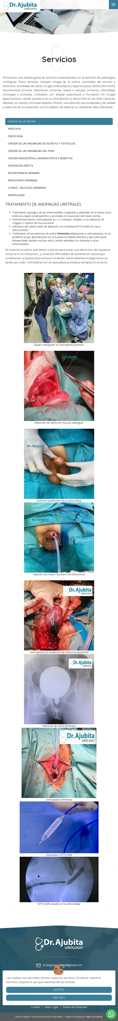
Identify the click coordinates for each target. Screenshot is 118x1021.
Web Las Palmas (94, 1016)
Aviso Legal (51, 1007)
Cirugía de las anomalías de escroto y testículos (41, 143)
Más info (59, 997)
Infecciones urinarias (22, 180)
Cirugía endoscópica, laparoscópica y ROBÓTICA (40, 158)
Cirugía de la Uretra (21, 121)
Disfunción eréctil (20, 165)
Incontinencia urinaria (23, 173)
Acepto (59, 990)
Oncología (15, 136)
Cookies (35, 1007)
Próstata (14, 128)
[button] (111, 1014)
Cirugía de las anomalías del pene (31, 151)
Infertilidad (16, 195)
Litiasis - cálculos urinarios (27, 187)
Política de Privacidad (75, 1007)
